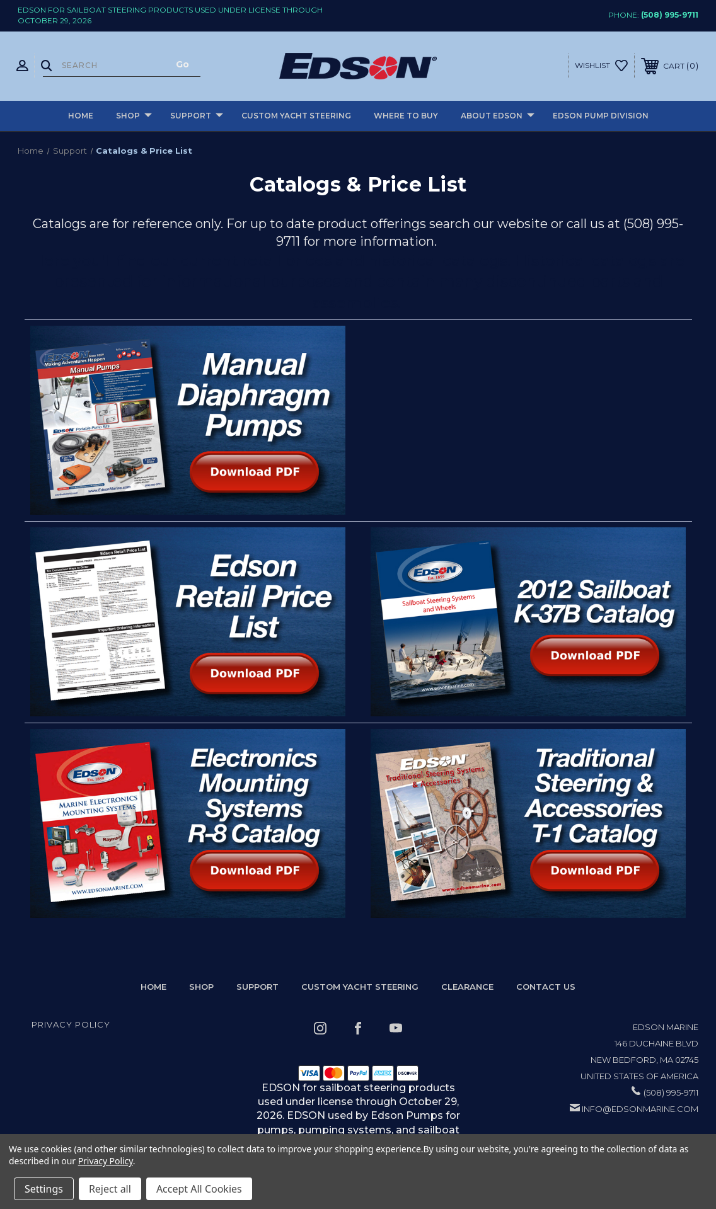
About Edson (497, 116)
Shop (134, 116)
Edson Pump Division (601, 115)
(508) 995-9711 (669, 15)
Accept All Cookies (199, 1189)
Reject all (110, 1189)
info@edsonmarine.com (640, 1109)
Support (196, 116)
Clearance (467, 987)
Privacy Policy (71, 1024)
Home (80, 115)
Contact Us (545, 987)
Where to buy (406, 115)
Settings (44, 1189)
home (153, 987)
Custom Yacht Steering (296, 115)
